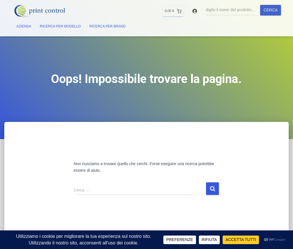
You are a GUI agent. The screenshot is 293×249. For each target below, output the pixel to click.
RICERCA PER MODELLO (60, 26)
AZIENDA (23, 26)
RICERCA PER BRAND (107, 26)
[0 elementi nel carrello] (173, 11)
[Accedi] (195, 11)
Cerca (271, 10)
